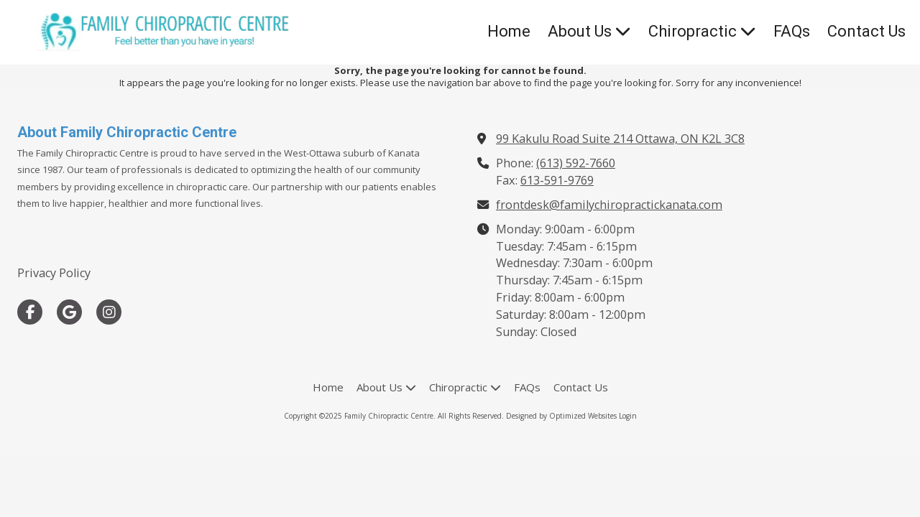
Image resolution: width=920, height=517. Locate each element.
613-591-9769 (557, 180)
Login (628, 416)
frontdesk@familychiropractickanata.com (609, 205)
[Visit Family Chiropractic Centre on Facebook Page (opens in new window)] (29, 312)
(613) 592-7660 (575, 163)
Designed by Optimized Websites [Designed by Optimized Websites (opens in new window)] (561, 416)
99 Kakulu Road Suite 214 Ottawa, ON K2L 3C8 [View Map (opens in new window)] (620, 138)
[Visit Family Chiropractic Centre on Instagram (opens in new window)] (108, 312)
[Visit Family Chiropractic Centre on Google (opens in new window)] (69, 312)
